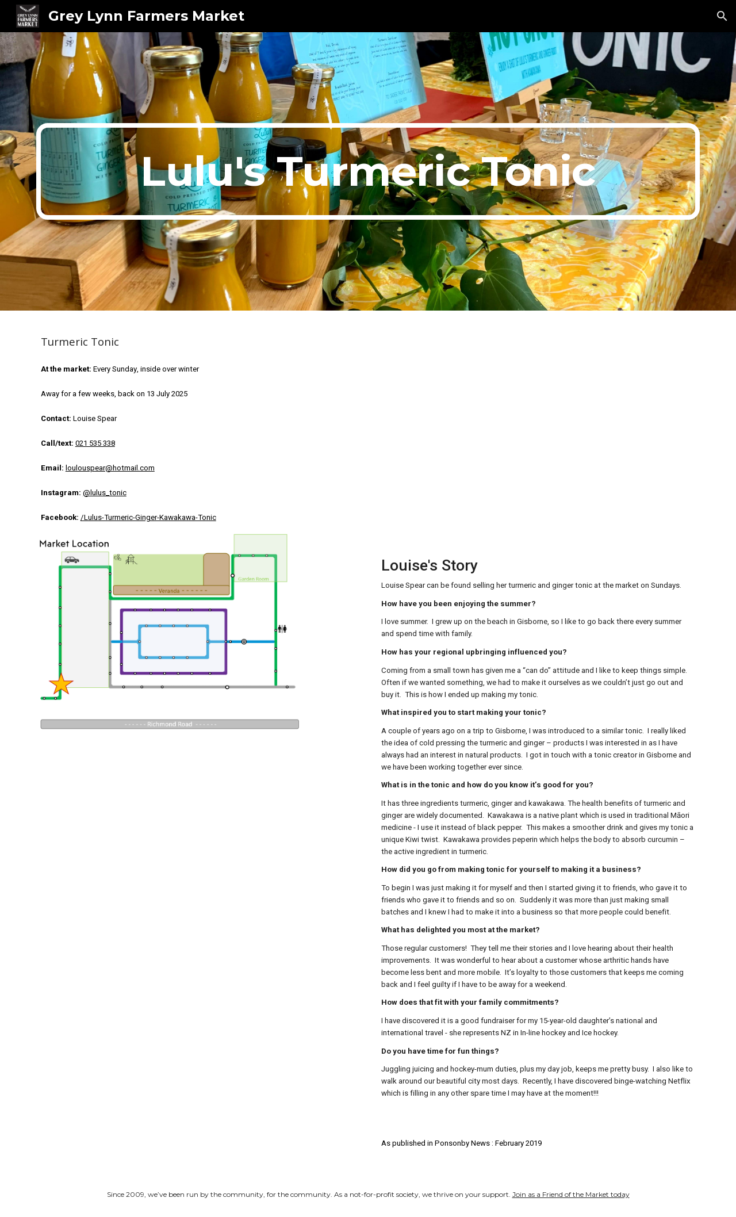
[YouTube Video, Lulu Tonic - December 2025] (538, 434)
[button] (722, 16)
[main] (368, 171)
